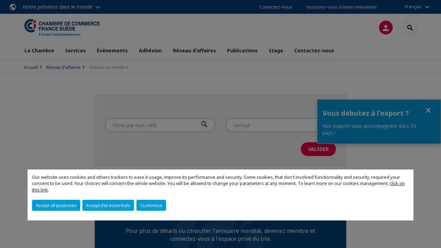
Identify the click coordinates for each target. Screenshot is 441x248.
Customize (151, 205)
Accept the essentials (108, 205)
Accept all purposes (56, 205)
